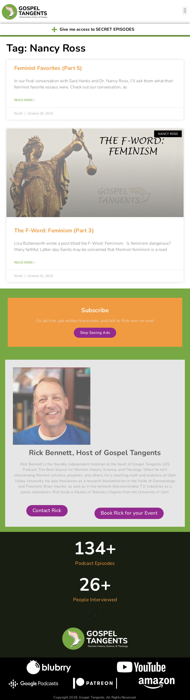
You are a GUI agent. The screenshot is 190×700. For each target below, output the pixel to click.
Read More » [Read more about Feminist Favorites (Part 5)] (24, 100)
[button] (185, 10)
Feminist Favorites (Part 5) (48, 68)
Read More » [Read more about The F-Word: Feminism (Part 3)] (24, 262)
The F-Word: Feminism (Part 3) (54, 230)
